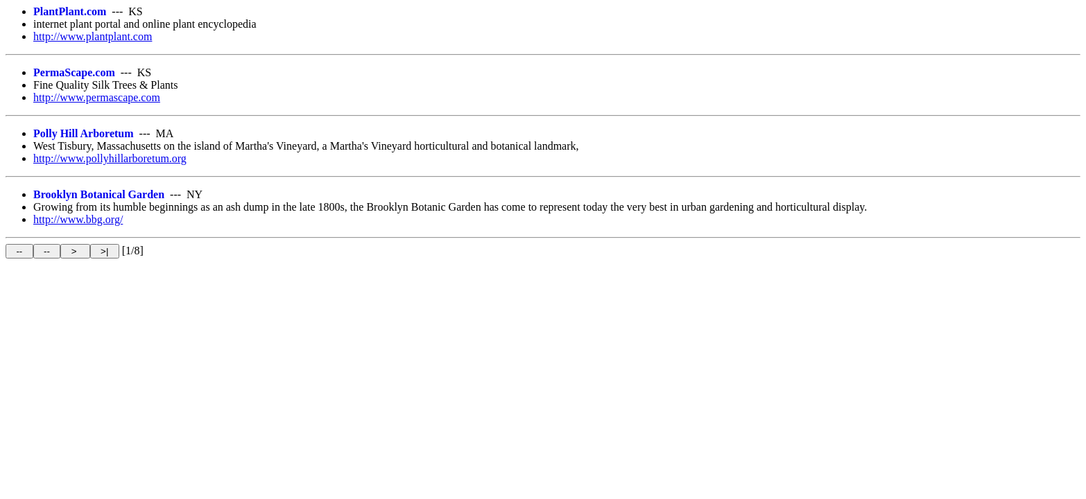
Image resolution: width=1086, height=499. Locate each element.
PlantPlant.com (69, 11)
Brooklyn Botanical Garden (98, 194)
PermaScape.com (74, 72)
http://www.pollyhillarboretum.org (110, 158)
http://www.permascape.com (96, 97)
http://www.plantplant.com (92, 36)
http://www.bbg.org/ (78, 219)
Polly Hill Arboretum (83, 133)
